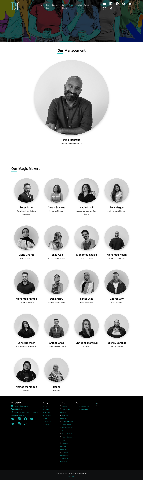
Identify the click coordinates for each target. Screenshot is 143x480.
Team (45, 418)
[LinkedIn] (105, 4)
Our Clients (64, 6)
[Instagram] (105, 9)
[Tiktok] (110, 9)
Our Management (83, 406)
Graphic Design (66, 425)
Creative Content (67, 434)
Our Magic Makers (83, 409)
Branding (64, 406)
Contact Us (79, 6)
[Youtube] (124, 4)
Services (46, 412)
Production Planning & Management (64, 446)
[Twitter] (130, 4)
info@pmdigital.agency (20, 406)
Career (86, 5)
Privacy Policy (71, 476)
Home (42, 5)
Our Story (48, 6)
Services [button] (55, 5)
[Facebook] (117, 4)
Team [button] (71, 5)
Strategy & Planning (67, 421)
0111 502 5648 (16, 409)
